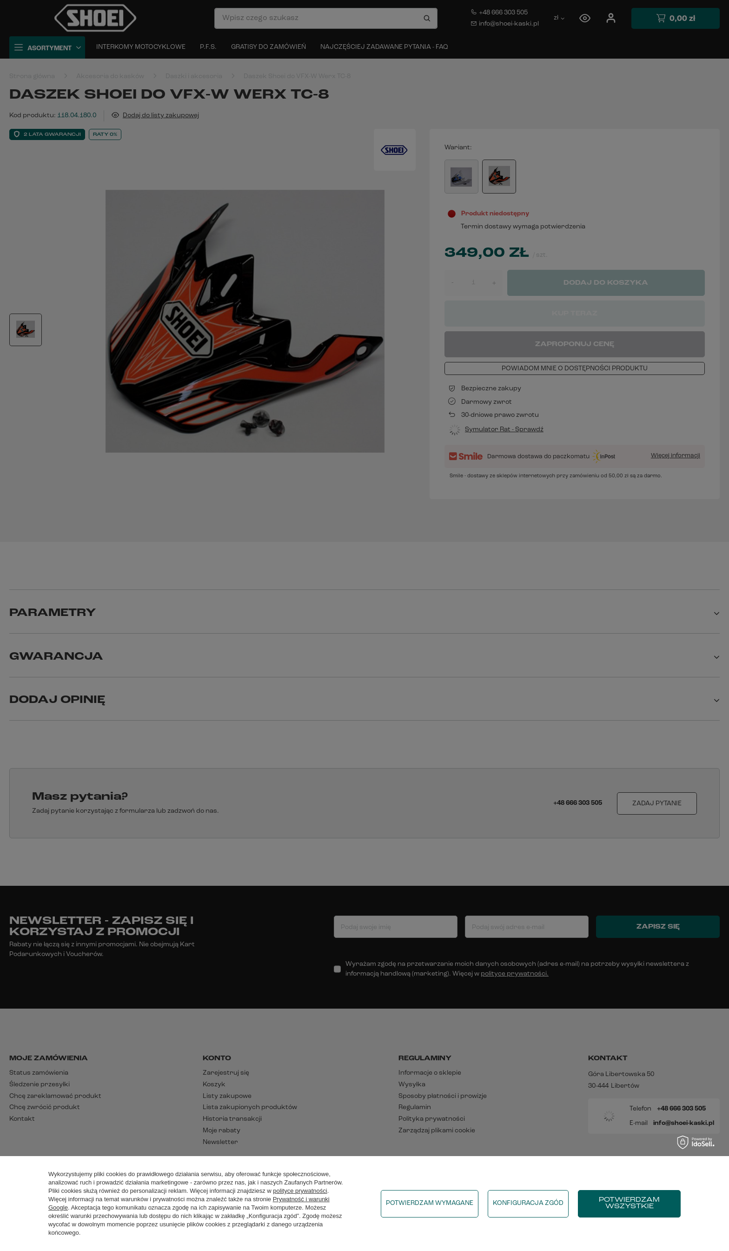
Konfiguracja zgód (528, 1203)
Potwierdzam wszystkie (629, 1203)
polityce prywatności (300, 1190)
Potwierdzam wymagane (429, 1203)
